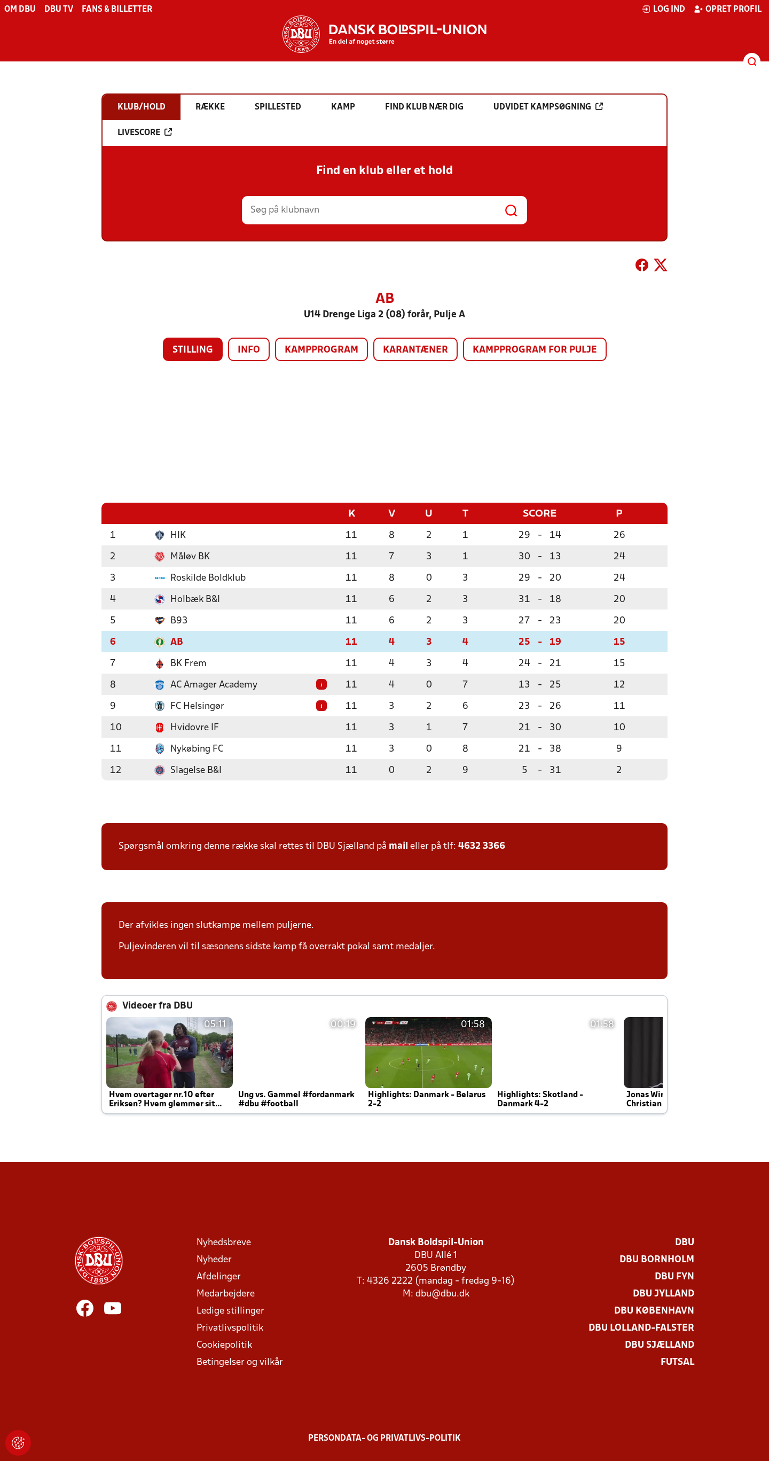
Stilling (192, 350)
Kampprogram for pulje (535, 350)
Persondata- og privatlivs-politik (384, 1438)
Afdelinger (219, 1276)
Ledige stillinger (230, 1310)
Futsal (677, 1361)
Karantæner (415, 350)
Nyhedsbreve (224, 1242)
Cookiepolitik (224, 1344)
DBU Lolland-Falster (641, 1327)
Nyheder (214, 1259)
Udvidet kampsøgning (548, 107)
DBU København (654, 1310)
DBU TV (58, 9)
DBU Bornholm (656, 1259)
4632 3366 (481, 845)
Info (249, 350)
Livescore (144, 132)
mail (398, 845)
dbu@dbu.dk (442, 1293)
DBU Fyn (674, 1276)
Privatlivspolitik (230, 1327)
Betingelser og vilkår (240, 1361)
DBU (684, 1242)
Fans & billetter (117, 9)
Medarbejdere (226, 1293)
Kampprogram (321, 350)
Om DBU (20, 9)
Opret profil (728, 9)
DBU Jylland (663, 1293)
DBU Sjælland (659, 1344)
